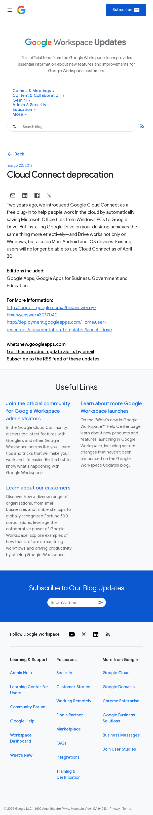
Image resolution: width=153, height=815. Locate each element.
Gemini (21, 100)
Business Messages (121, 735)
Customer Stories (73, 686)
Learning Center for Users (29, 690)
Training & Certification (68, 774)
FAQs (61, 743)
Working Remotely (73, 701)
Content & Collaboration (38, 95)
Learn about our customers (38, 488)
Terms (126, 808)
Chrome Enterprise (121, 701)
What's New (21, 755)
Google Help (22, 721)
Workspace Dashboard (21, 738)
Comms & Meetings (34, 91)
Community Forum (27, 707)
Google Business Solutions (119, 718)
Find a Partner (69, 715)
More (20, 114)
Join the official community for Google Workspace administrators (38, 411)
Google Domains (119, 686)
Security (64, 672)
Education (24, 109)
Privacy (114, 808)
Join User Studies (119, 749)
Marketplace (68, 729)
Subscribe (126, 10)
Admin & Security (31, 105)
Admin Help (21, 672)
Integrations (68, 757)
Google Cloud (116, 672)
